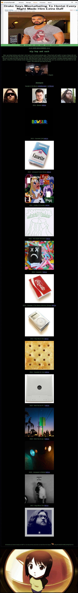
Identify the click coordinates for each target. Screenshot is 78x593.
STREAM (51, 86)
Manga (47, 45)
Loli (32, 45)
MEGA (44, 106)
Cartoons (55, 45)
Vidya (37, 45)
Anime (42, 45)
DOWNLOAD (42, 86)
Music (27, 45)
